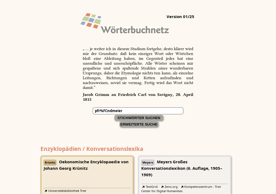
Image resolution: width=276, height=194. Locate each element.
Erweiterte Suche (139, 124)
